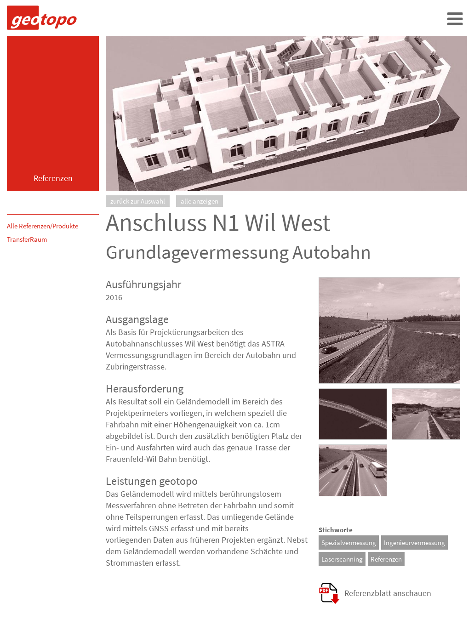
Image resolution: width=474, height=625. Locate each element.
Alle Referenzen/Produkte (42, 226)
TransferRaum (27, 239)
